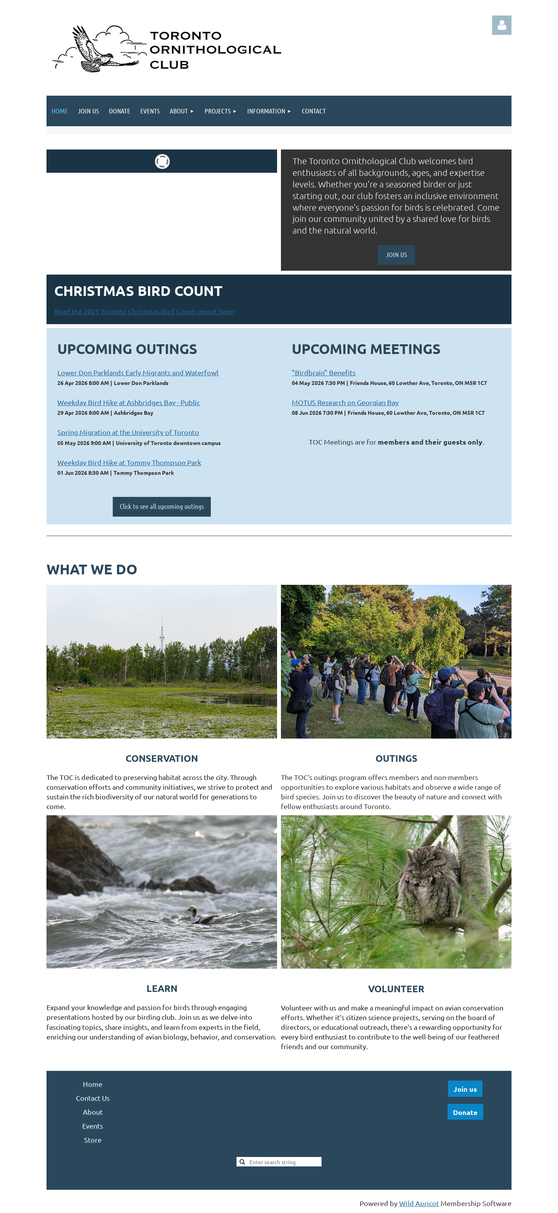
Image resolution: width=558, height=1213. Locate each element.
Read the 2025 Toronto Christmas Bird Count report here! (144, 311)
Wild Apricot (419, 1203)
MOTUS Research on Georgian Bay (345, 402)
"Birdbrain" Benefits (324, 372)
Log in (502, 25)
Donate (465, 1112)
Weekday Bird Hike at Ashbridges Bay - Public (128, 402)
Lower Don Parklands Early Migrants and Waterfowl (138, 372)
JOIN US (396, 254)
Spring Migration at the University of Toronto (128, 432)
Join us (465, 1088)
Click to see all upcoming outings (162, 506)
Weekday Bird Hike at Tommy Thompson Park (129, 462)
